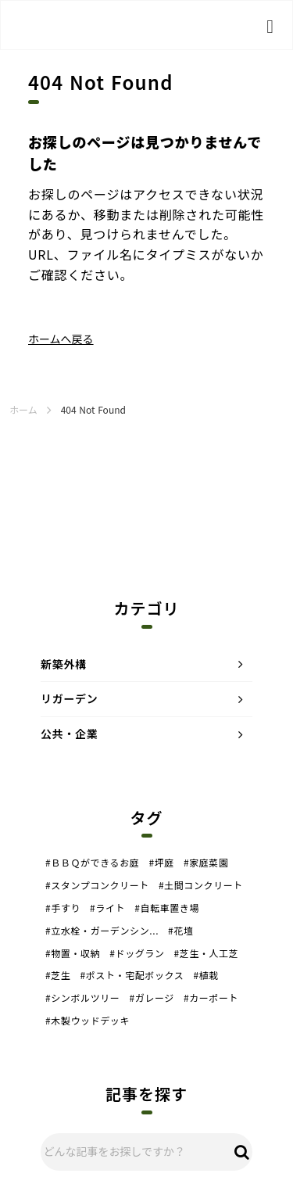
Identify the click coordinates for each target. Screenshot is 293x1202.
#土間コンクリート (201, 885)
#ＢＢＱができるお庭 (92, 862)
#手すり (62, 908)
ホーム (23, 410)
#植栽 (205, 975)
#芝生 (57, 975)
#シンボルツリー (82, 998)
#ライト (107, 908)
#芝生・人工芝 (206, 953)
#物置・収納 (72, 953)
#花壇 (180, 930)
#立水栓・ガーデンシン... (102, 930)
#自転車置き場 (166, 908)
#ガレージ (151, 998)
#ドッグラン (136, 953)
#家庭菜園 (206, 862)
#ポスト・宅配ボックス (132, 975)
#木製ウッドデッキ (87, 1020)
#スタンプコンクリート (97, 885)
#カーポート (211, 998)
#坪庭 (160, 862)
